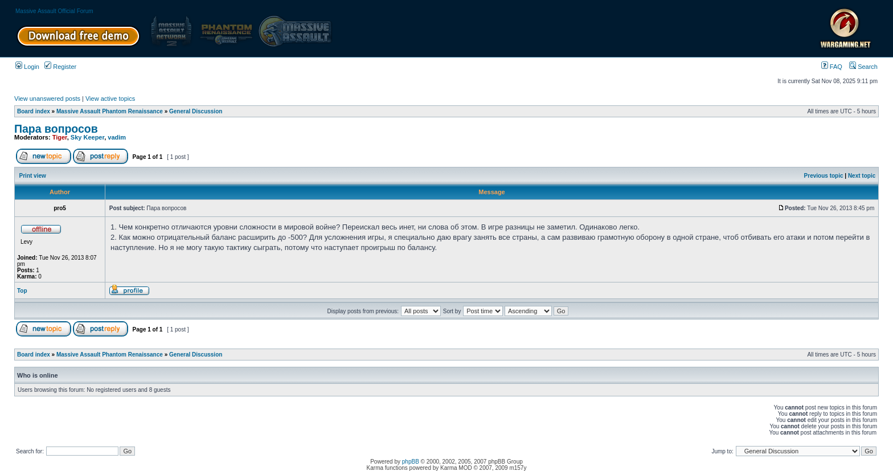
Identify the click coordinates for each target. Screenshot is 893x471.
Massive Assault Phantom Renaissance (109, 111)
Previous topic (823, 176)
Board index (33, 111)
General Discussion (195, 111)
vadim (117, 137)
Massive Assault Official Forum (54, 11)
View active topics (110, 98)
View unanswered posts (47, 98)
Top (22, 291)
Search (863, 66)
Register (60, 66)
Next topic (861, 176)
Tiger (59, 137)
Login (27, 66)
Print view (32, 176)
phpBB (410, 461)
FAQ (831, 66)
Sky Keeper (87, 137)
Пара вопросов (56, 128)
